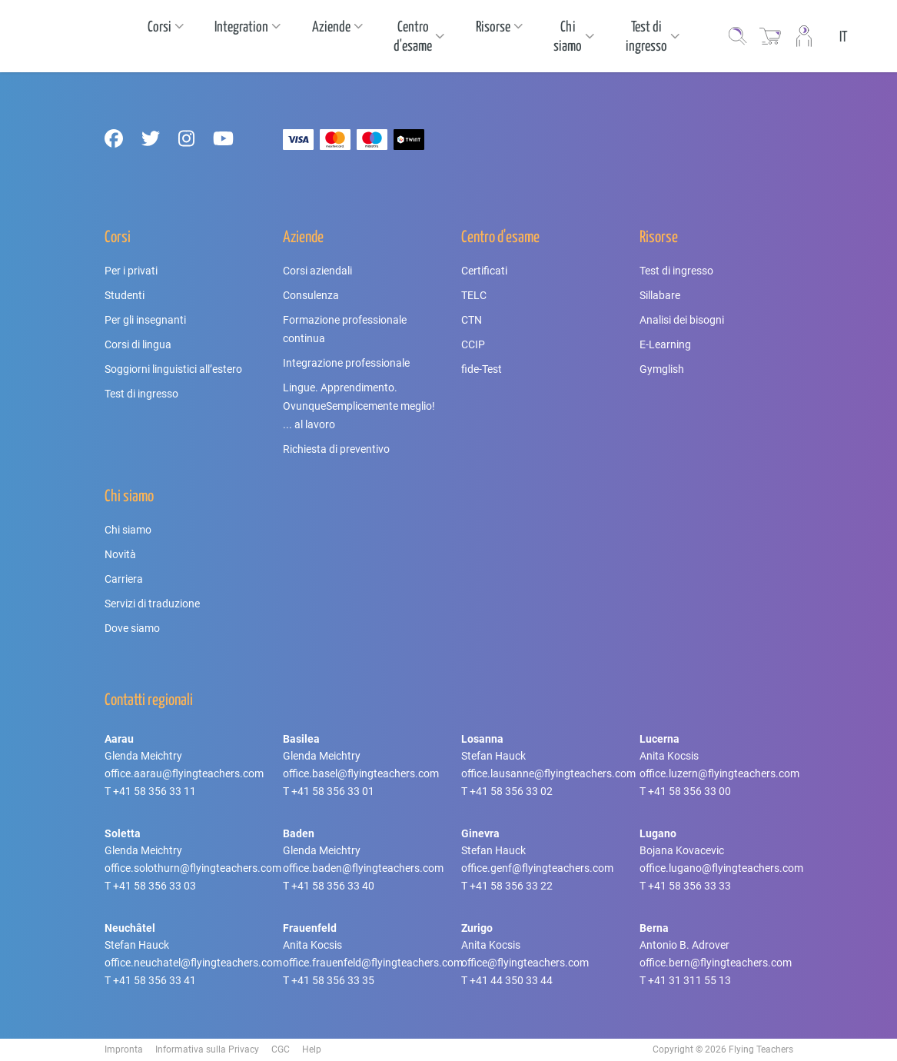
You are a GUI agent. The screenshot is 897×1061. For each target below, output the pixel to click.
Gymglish (662, 369)
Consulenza (311, 295)
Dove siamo (132, 628)
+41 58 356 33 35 (332, 980)
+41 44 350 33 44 (511, 980)
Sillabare (660, 295)
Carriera (124, 579)
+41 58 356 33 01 (332, 791)
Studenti (125, 295)
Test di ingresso (141, 393)
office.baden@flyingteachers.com (363, 868)
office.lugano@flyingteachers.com (721, 868)
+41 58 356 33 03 (154, 886)
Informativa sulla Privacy (207, 1049)
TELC (474, 295)
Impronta (124, 1049)
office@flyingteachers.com (525, 962)
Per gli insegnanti (145, 320)
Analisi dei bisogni (682, 320)
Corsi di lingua (138, 344)
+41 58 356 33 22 (511, 886)
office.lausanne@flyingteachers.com (548, 773)
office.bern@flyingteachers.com (716, 962)
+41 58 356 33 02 (511, 791)
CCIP (473, 344)
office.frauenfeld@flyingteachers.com (373, 962)
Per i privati (131, 270)
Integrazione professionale (346, 363)
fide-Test (481, 369)
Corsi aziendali (317, 270)
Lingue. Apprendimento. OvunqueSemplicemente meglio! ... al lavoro (359, 406)
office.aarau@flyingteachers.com (184, 773)
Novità (120, 554)
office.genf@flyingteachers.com (537, 868)
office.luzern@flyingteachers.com (719, 773)
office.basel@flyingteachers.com (361, 773)
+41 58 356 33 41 (154, 980)
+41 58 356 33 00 (689, 791)
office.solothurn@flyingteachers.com (193, 868)
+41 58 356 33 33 (689, 886)
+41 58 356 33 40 (332, 886)
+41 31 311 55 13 (689, 980)
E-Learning (665, 344)
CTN (471, 320)
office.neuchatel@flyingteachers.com (193, 962)
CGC (280, 1049)
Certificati (484, 270)
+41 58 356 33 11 (154, 791)
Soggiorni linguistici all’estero (173, 369)
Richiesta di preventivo (336, 449)
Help (311, 1049)
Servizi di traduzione (152, 603)
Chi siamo (128, 530)
